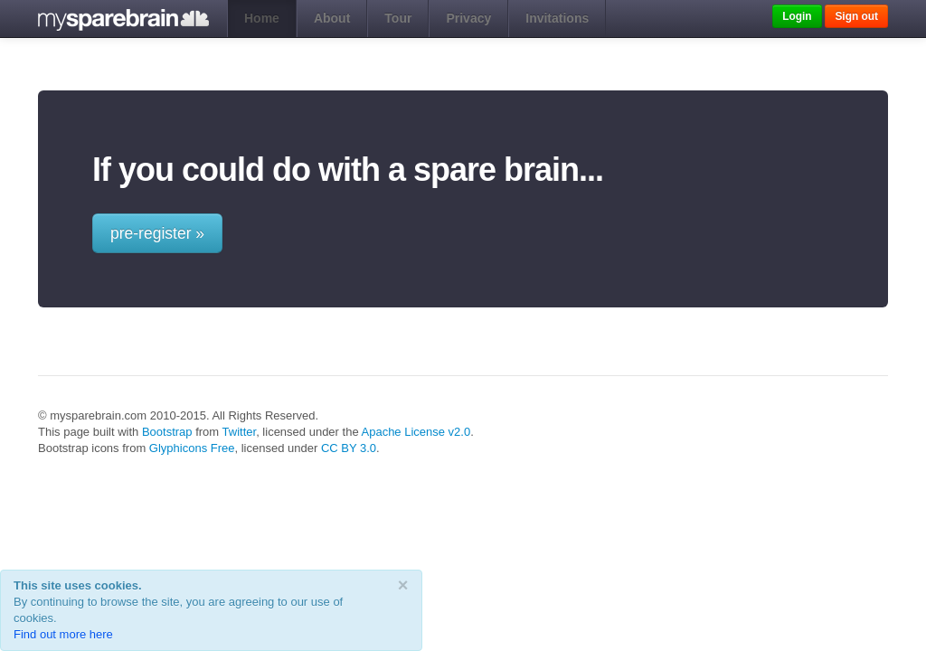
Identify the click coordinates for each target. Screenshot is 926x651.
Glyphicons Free (192, 448)
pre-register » (157, 233)
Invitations (557, 18)
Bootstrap (167, 432)
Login (796, 16)
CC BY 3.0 (348, 448)
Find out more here (63, 634)
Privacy (468, 18)
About (332, 18)
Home (261, 18)
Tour (397, 18)
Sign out (856, 16)
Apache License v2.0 (416, 432)
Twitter (239, 432)
